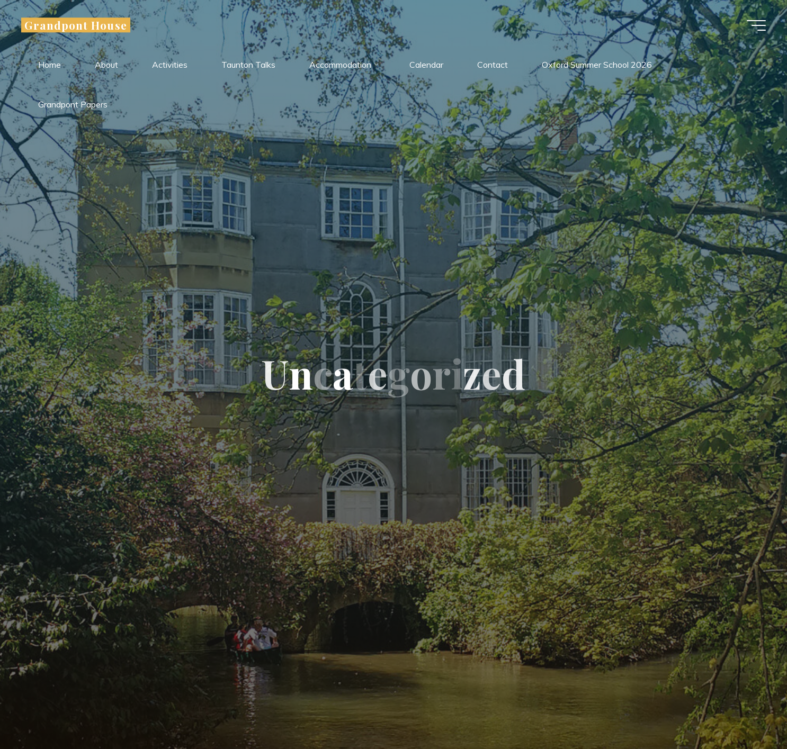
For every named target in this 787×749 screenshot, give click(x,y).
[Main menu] (756, 25)
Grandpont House (75, 24)
